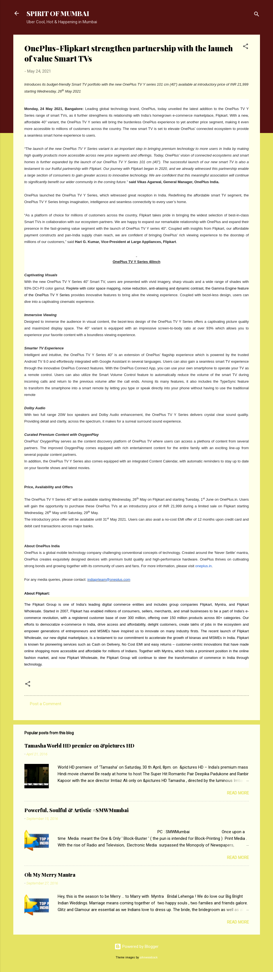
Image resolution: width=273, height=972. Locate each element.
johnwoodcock (149, 957)
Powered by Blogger (136, 946)
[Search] (256, 15)
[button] (245, 47)
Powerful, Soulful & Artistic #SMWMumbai (76, 810)
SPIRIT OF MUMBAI (58, 13)
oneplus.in (203, 566)
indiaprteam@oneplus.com (108, 579)
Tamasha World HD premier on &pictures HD (79, 745)
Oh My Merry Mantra (49, 874)
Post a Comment (45, 703)
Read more (238, 793)
